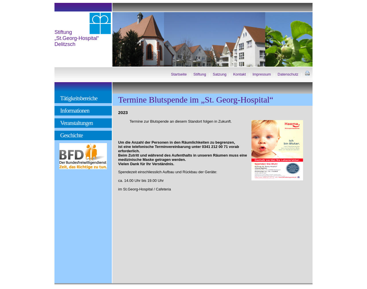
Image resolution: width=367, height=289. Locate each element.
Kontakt (239, 74)
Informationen (74, 110)
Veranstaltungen (76, 123)
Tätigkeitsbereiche (78, 98)
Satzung (220, 74)
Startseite (179, 74)
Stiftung (200, 74)
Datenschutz (288, 74)
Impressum (262, 74)
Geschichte (71, 135)
